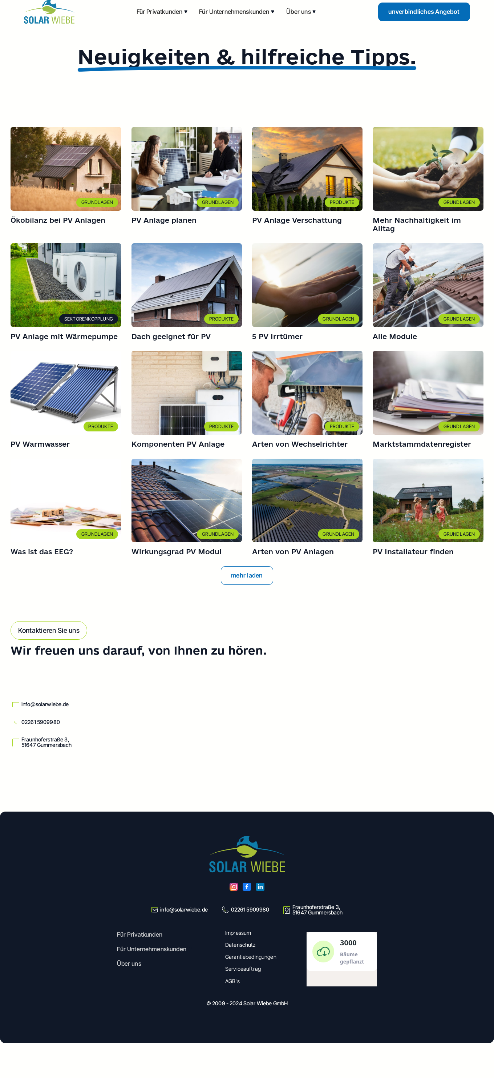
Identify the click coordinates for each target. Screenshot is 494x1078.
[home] (49, 12)
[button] (162, 12)
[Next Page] (247, 575)
